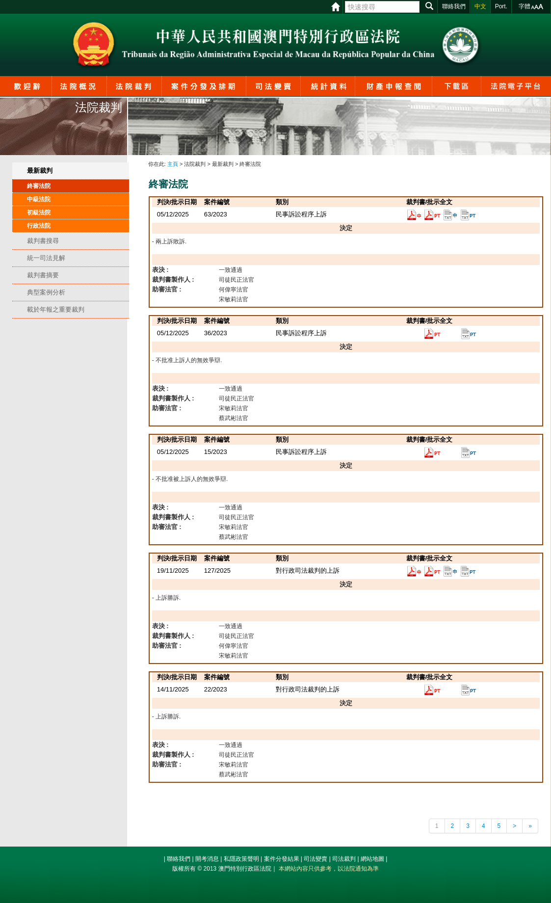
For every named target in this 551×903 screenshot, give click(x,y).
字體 (524, 6)
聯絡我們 (178, 858)
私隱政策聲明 (241, 858)
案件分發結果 (281, 858)
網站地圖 (372, 858)
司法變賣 (315, 858)
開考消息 (207, 858)
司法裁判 (344, 858)
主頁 (172, 164)
